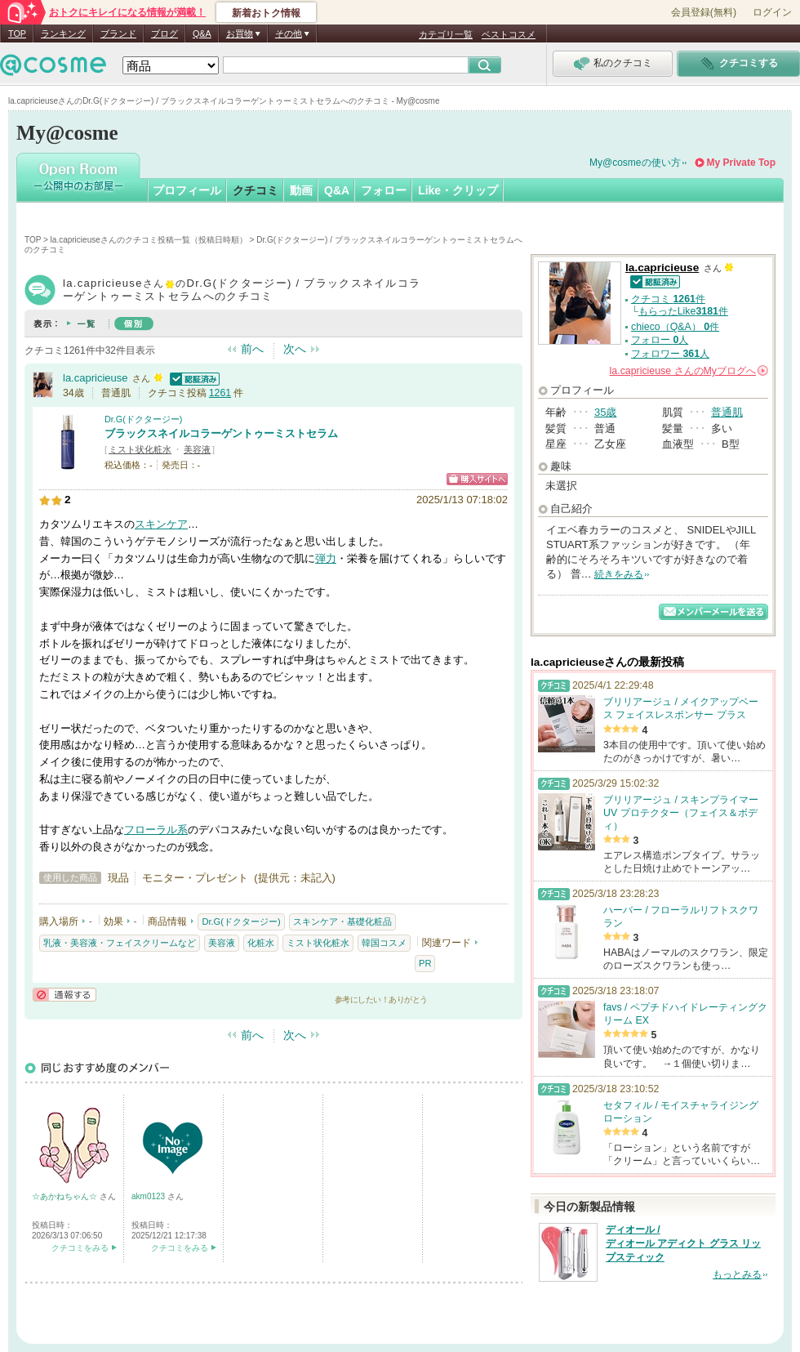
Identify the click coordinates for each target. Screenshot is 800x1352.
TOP (17, 33)
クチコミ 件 (668, 299)
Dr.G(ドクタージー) (143, 419)
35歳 (605, 412)
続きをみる (618, 574)
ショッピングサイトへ (477, 479)
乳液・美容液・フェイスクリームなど (119, 943)
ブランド (118, 33)
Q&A (202, 33)
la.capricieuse (95, 378)
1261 (220, 393)
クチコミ (255, 190)
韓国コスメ (384, 943)
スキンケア (161, 524)
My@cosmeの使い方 (635, 162)
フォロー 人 (659, 340)
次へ (294, 348)
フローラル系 (156, 829)
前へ (252, 348)
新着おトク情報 (266, 13)
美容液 (197, 449)
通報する (64, 995)
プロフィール (187, 190)
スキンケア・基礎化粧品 (342, 921)
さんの (689, 371)
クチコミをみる (80, 1247)
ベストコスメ (509, 34)
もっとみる (737, 1274)
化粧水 (260, 943)
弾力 (325, 558)
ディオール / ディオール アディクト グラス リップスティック (683, 1243)
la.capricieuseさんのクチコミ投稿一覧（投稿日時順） (149, 239)
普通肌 (727, 412)
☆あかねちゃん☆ (66, 1196)
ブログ (164, 33)
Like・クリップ (458, 190)
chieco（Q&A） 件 (675, 326)
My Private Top (741, 162)
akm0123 (149, 1196)
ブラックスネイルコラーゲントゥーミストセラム (221, 433)
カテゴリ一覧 (446, 34)
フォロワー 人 (670, 353)
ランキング (63, 33)
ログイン (772, 12)
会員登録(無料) (703, 12)
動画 (301, 190)
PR (425, 963)
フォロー (384, 190)
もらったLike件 (683, 311)
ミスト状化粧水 (140, 449)
